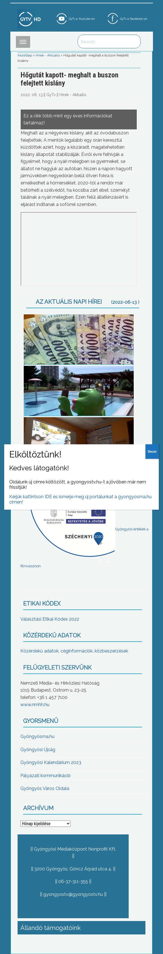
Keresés (133, 41)
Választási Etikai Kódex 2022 (49, 619)
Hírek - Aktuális (48, 55)
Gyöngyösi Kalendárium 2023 (50, 762)
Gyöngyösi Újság (37, 749)
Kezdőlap (25, 55)
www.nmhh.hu (34, 704)
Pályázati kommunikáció (45, 775)
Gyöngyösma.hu (37, 736)
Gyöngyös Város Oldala (44, 788)
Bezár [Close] (152, 452)
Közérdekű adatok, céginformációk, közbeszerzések (74, 651)
